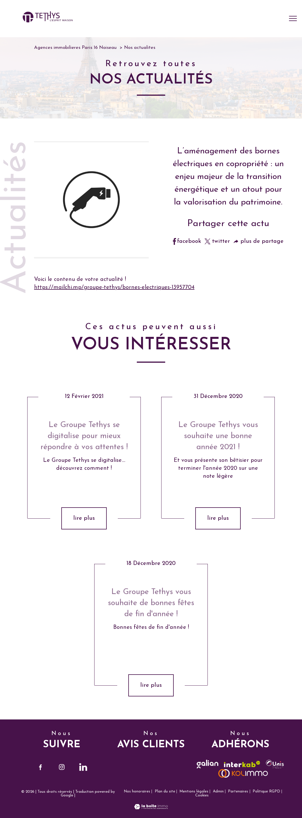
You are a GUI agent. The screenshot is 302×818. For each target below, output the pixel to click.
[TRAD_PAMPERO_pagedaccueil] (48, 21)
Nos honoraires (137, 791)
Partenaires (238, 791)
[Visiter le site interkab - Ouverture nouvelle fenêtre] (242, 764)
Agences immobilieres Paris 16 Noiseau (75, 47)
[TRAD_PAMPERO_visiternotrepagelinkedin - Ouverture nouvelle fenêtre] (83, 767)
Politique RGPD (266, 791)
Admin (218, 791)
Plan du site (165, 791)
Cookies (202, 795)
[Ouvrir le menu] (293, 19)
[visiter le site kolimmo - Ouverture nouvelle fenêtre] (243, 773)
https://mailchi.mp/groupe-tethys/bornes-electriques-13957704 (114, 287)
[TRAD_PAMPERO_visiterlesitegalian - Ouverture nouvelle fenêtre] (207, 764)
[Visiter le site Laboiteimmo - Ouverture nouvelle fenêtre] (151, 808)
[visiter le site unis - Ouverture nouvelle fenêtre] (275, 764)
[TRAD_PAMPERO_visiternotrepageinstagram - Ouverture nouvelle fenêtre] (62, 767)
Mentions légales (193, 791)
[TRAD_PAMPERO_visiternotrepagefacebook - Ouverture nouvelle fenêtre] (40, 767)
